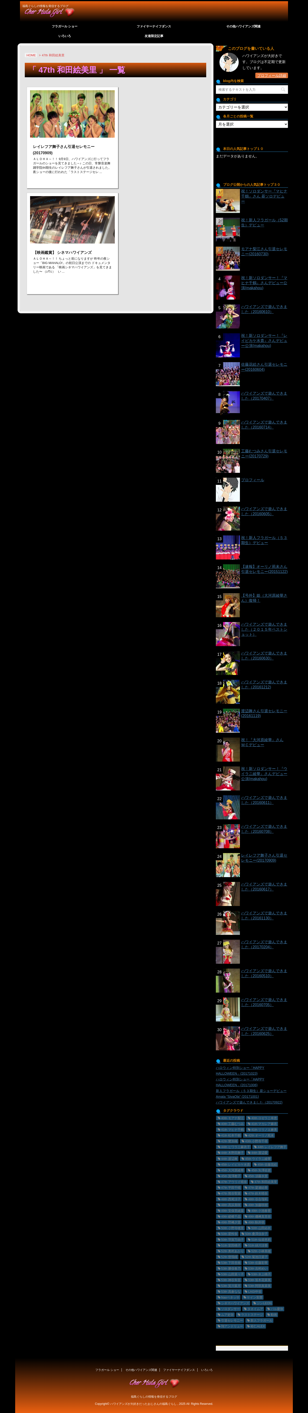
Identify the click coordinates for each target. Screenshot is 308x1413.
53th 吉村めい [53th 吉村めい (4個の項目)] (258, 1268)
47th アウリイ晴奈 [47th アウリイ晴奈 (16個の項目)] (234, 1182)
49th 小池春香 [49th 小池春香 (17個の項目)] (261, 1211)
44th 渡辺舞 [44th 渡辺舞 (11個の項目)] (229, 1159)
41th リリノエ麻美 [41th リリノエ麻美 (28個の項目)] (264, 1129)
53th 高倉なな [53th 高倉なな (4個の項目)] (231, 1291)
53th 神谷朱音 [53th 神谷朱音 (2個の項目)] (231, 1280)
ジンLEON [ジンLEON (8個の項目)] (264, 1303)
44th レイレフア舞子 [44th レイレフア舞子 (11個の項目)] (271, 1147)
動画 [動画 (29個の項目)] (274, 1315)
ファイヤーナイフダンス (154, 26)
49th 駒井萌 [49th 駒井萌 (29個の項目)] (256, 1222)
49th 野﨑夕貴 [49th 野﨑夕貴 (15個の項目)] (231, 1222)
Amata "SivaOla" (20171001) (237, 1096)
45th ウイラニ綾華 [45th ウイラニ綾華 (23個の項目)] (258, 1159)
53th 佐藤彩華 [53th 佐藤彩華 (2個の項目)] (258, 1263)
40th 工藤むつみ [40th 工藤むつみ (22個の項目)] (232, 1124)
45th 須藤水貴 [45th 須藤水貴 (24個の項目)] (258, 1176)
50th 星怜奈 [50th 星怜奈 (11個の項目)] (229, 1234)
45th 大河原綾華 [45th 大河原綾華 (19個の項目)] (232, 1170)
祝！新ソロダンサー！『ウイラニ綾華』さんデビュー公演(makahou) (264, 774)
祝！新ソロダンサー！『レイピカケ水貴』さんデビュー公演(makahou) (264, 341)
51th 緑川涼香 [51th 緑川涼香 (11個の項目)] (258, 1245)
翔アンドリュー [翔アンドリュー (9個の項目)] (232, 1326)
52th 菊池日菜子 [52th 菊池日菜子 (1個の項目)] (256, 1257)
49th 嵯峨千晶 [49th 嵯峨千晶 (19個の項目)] (231, 1216)
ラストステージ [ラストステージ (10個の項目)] (252, 1315)
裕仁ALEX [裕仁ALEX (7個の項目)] (257, 1326)
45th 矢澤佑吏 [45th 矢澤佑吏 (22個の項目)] (261, 1170)
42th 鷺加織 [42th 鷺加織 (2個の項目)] (229, 1141)
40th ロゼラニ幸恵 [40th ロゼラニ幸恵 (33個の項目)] (264, 1118)
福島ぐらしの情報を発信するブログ (154, 1396)
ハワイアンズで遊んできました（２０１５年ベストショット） (264, 629)
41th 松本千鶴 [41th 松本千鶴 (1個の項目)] (231, 1135)
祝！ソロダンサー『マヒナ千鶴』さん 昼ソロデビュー (264, 196)
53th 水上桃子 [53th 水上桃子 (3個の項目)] (261, 1274)
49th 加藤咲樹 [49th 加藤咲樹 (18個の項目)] (258, 1205)
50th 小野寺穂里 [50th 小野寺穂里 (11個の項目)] (232, 1228)
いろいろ (64, 36)
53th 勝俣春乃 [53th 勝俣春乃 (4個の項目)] (231, 1268)
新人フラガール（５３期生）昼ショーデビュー (251, 1091)
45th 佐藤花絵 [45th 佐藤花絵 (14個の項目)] (267, 1164)
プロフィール (252, 480)
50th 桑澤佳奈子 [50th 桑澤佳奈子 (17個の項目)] (256, 1234)
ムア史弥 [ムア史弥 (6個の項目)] (227, 1315)
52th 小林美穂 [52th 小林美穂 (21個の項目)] (261, 1251)
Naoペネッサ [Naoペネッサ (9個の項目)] (230, 1297)
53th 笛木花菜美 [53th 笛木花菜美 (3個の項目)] (259, 1280)
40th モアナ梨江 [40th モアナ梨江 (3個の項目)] (232, 1118)
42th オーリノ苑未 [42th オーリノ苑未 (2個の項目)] (261, 1135)
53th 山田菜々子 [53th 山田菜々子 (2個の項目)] (232, 1274)
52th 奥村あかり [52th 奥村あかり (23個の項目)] (232, 1251)
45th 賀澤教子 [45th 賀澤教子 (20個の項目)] (231, 1176)
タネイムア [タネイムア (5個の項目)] (255, 1309)
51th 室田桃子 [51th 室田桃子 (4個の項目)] (231, 1245)
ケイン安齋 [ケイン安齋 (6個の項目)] (255, 1297)
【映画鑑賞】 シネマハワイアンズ (62, 252)
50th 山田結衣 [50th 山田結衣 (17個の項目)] (261, 1228)
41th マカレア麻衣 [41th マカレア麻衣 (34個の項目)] (264, 1124)
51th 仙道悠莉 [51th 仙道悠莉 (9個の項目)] (261, 1239)
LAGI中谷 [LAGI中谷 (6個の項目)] (255, 1291)
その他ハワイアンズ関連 (243, 26)
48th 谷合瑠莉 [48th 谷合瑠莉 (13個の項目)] (258, 1199)
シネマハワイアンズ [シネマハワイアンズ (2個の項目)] (235, 1303)
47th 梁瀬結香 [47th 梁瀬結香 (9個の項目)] (258, 1187)
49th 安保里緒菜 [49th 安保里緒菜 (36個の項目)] (232, 1211)
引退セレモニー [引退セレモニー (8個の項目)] (232, 1320)
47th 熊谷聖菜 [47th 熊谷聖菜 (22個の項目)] (231, 1193)
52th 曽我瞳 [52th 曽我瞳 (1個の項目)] (229, 1257)
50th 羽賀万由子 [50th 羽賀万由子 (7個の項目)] (232, 1239)
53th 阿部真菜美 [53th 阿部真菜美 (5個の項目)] (259, 1286)
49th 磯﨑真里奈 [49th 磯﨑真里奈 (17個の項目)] (259, 1216)
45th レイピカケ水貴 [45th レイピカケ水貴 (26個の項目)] (235, 1164)
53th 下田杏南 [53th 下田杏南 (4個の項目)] (231, 1263)
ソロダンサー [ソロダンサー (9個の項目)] (230, 1309)
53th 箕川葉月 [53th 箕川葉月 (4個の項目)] (231, 1286)
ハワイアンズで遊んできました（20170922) (249, 1102)
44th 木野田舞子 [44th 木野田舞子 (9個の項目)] (232, 1153)
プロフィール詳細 (271, 75)
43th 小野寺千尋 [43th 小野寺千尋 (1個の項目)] (256, 1141)
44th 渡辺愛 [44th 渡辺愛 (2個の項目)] (259, 1153)
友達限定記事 (154, 36)
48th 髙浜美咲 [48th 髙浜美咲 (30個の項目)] (231, 1205)
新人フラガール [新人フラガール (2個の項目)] (261, 1320)
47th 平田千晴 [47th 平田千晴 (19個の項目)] (231, 1187)
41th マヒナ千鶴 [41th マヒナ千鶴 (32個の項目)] (232, 1129)
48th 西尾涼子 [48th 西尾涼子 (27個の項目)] (231, 1199)
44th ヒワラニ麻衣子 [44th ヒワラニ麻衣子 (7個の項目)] (235, 1147)
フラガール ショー (65, 26)
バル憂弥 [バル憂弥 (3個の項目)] (277, 1309)
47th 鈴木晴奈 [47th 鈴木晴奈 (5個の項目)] (258, 1193)
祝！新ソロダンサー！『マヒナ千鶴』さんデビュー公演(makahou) (264, 283)
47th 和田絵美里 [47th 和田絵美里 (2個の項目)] (265, 1182)
